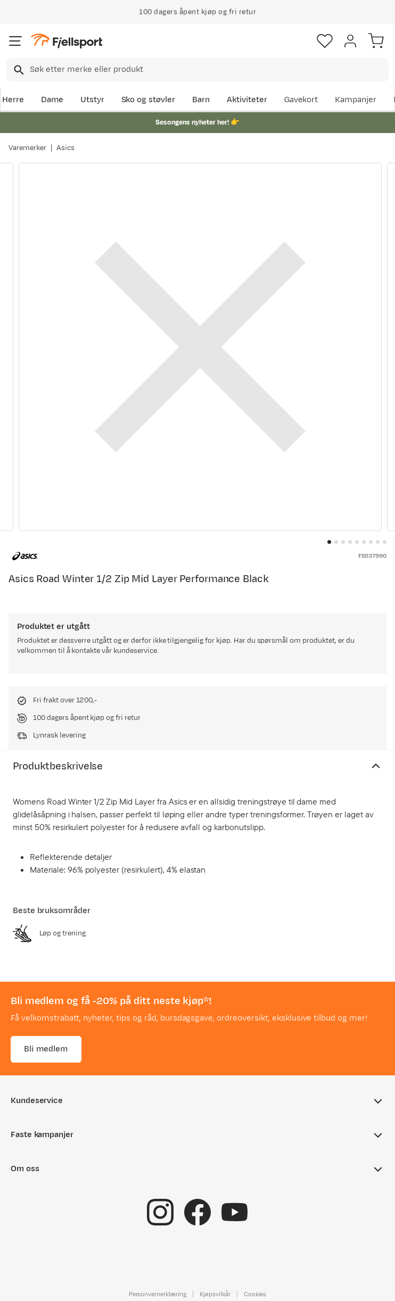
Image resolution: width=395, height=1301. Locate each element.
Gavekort (301, 99)
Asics (65, 148)
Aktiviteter (247, 99)
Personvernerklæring (157, 1294)
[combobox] (197, 69)
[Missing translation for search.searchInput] (18, 70)
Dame (52, 99)
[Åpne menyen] (15, 41)
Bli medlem (46, 1049)
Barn (201, 99)
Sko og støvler (148, 99)
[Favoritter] (324, 40)
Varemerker (27, 148)
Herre (13, 99)
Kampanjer (355, 99)
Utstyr (92, 99)
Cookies (255, 1294)
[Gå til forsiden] (66, 41)
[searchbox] (208, 70)
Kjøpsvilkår (215, 1294)
